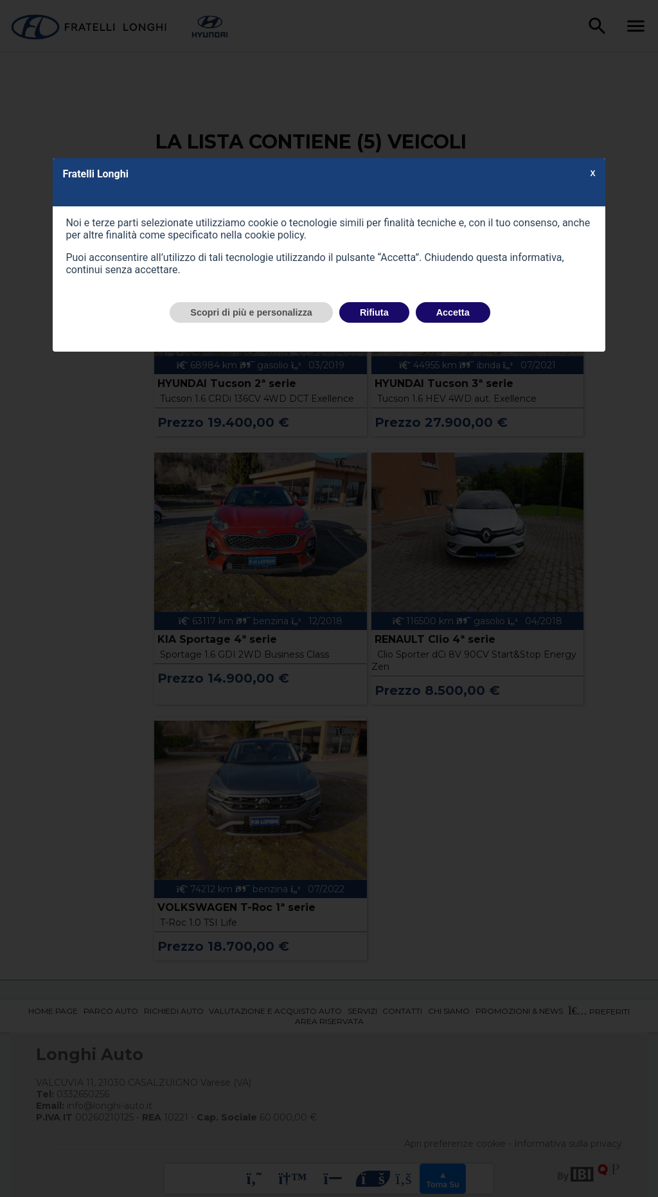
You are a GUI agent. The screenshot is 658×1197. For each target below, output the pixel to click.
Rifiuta (374, 312)
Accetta (453, 312)
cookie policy (274, 235)
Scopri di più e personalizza (251, 312)
